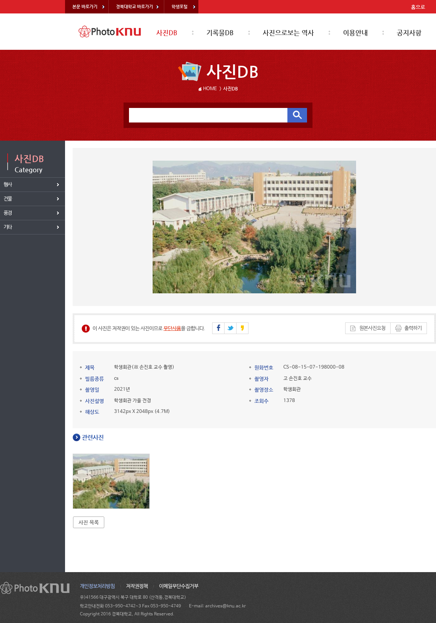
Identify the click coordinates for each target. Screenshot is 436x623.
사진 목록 (88, 522)
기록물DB (220, 32)
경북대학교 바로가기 (134, 6)
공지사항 (409, 32)
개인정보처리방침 (97, 586)
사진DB (166, 32)
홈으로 (418, 7)
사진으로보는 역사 (288, 32)
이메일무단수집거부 (178, 586)
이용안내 (355, 32)
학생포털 (179, 6)
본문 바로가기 (84, 6)
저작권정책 (137, 586)
